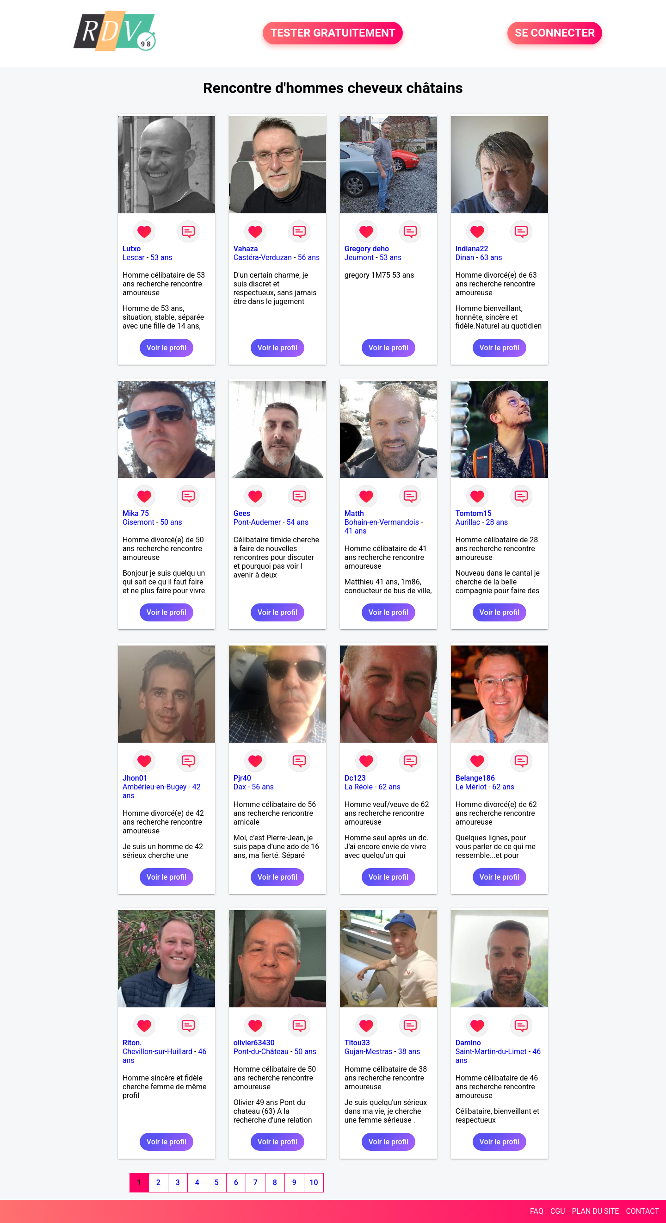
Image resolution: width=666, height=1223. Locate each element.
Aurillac (468, 522)
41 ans (356, 531)
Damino (468, 1042)
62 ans (389, 786)
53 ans (161, 257)
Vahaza (246, 248)
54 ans (297, 522)
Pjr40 (242, 778)
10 (313, 1182)
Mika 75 (136, 513)
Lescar (134, 257)
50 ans (171, 522)
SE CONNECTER (555, 33)
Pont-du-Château (261, 1051)
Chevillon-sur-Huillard (157, 1051)
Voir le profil (166, 347)
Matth (354, 513)
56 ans (308, 257)
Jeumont (359, 257)
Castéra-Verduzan (263, 257)
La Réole (359, 786)
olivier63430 (254, 1042)
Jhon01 (135, 778)
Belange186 (475, 778)
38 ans (409, 1051)
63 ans (491, 257)
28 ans (497, 522)
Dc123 (355, 778)
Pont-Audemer (257, 522)
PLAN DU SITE (595, 1211)
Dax (240, 786)
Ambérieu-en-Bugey (154, 786)
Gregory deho (367, 248)
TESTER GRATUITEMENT (332, 33)
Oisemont (138, 522)
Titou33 (357, 1042)
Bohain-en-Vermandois (382, 522)
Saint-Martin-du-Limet (491, 1051)
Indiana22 (472, 248)
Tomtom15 (474, 513)
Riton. (132, 1042)
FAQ (536, 1211)
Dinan (465, 257)
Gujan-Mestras (369, 1051)
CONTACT (642, 1211)
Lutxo (132, 248)
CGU (557, 1211)
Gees (242, 513)
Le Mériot (471, 786)
